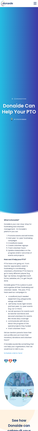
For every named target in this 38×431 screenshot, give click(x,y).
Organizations (21, 99)
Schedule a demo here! (13, 353)
